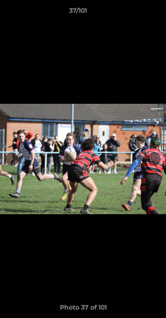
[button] (134, 13)
